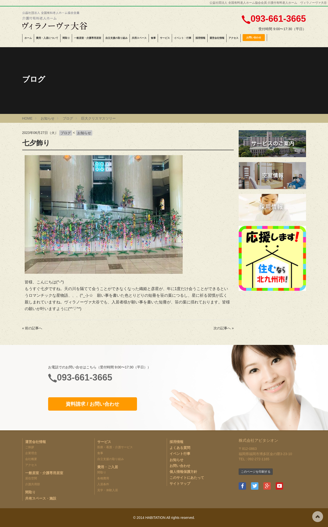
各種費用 (103, 478)
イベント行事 (180, 454)
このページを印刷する (255, 471)
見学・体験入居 (107, 490)
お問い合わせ (253, 37)
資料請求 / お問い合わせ (92, 404)
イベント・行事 (182, 38)
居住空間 (31, 478)
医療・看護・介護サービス (115, 447)
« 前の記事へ (32, 328)
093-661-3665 (278, 19)
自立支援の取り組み (116, 38)
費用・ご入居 (107, 467)
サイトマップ (180, 483)
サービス (165, 38)
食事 (153, 38)
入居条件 (103, 484)
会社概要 (31, 459)
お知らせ (84, 133)
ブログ (65, 133)
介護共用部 (32, 484)
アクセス (233, 38)
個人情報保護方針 (183, 472)
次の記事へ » (223, 328)
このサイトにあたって (187, 478)
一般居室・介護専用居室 (87, 38)
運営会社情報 (217, 38)
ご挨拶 (29, 447)
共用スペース (139, 38)
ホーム (28, 38)
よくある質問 (180, 448)
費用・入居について (47, 38)
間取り (66, 38)
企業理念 (31, 453)
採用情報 (200, 38)
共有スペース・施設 (40, 498)
